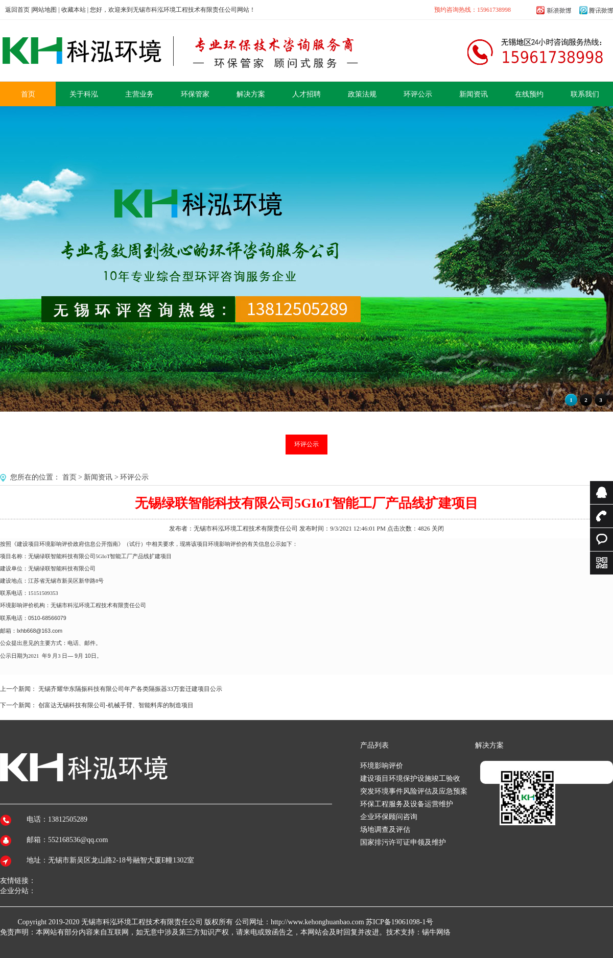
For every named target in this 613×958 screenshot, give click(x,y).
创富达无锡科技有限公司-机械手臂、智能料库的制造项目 (116, 705)
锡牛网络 (436, 932)
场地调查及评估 (385, 829)
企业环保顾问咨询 (388, 817)
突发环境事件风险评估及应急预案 (413, 791)
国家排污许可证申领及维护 (403, 842)
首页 (69, 477)
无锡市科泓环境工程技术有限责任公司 (142, 922)
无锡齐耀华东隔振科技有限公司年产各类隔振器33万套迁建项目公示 (130, 688)
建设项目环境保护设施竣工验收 (410, 778)
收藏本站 (73, 9)
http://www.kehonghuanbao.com (317, 922)
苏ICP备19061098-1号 (399, 922)
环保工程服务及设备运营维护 (406, 804)
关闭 (438, 528)
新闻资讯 (98, 477)
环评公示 (306, 444)
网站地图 (44, 9)
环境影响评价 (381, 766)
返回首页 (17, 9)
